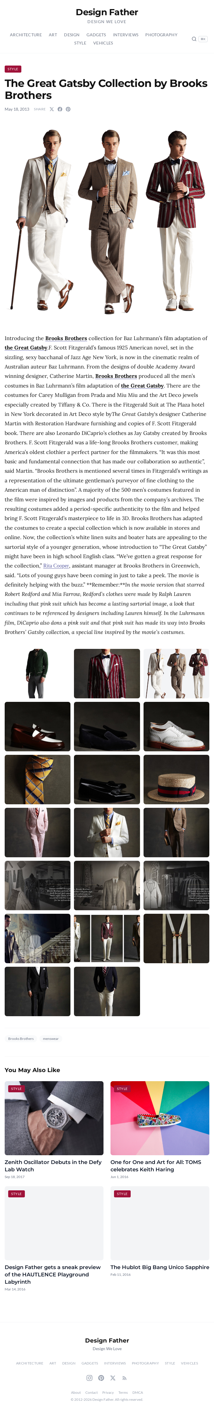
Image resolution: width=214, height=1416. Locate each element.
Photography (161, 34)
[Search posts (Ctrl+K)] (199, 39)
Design (72, 34)
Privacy (108, 1392)
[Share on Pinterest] (68, 109)
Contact (91, 1392)
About (76, 1392)
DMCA (137, 1392)
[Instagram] (89, 1378)
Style (80, 42)
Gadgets (96, 34)
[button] (107, 221)
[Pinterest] (101, 1378)
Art (53, 34)
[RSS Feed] (124, 1378)
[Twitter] (113, 1378)
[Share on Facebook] (60, 109)
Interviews (126, 34)
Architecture (26, 34)
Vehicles (103, 42)
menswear (51, 1038)
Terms (123, 1392)
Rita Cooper (56, 566)
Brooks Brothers (21, 1038)
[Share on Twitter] (51, 109)
